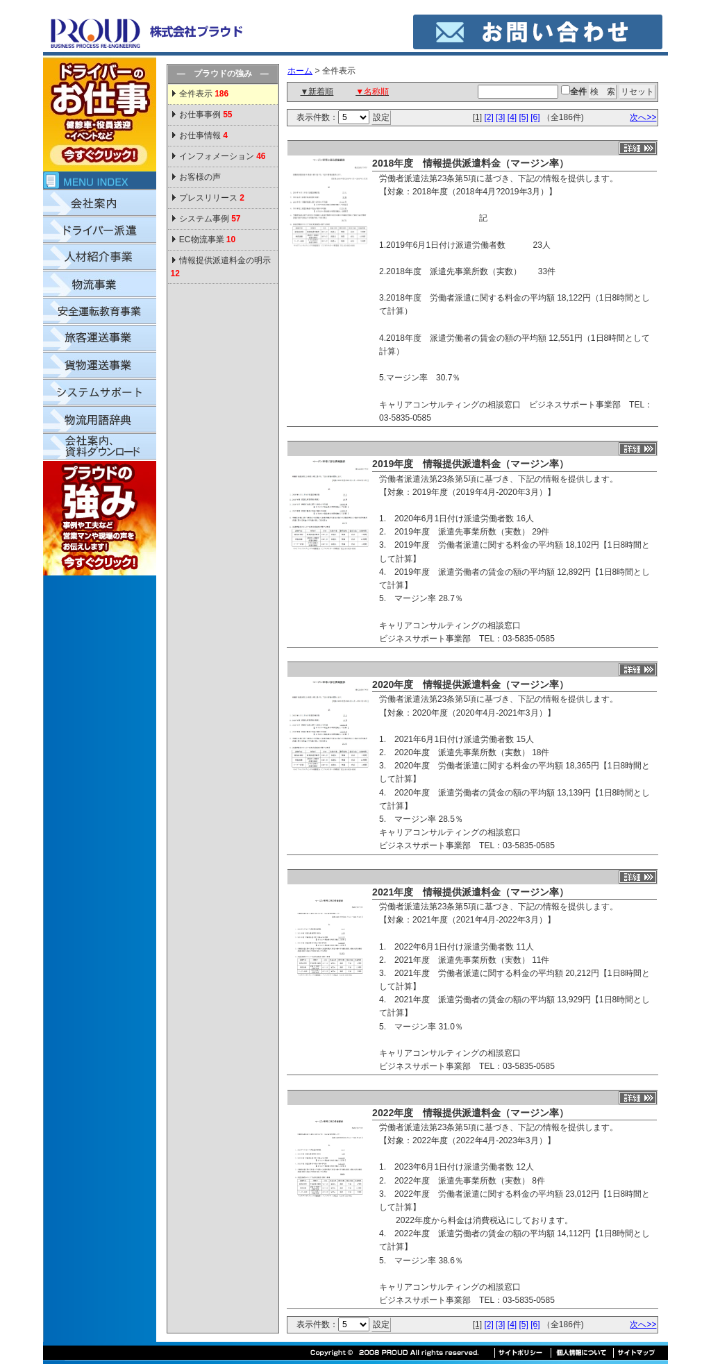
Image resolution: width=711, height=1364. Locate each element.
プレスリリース (211, 198)
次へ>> (643, 117)
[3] (500, 117)
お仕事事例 (206, 114)
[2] (488, 117)
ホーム (299, 71)
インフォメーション (222, 156)
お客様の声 (200, 177)
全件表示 (203, 94)
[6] (534, 117)
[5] (523, 117)
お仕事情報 (203, 135)
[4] (512, 117)
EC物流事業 (207, 239)
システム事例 (210, 219)
